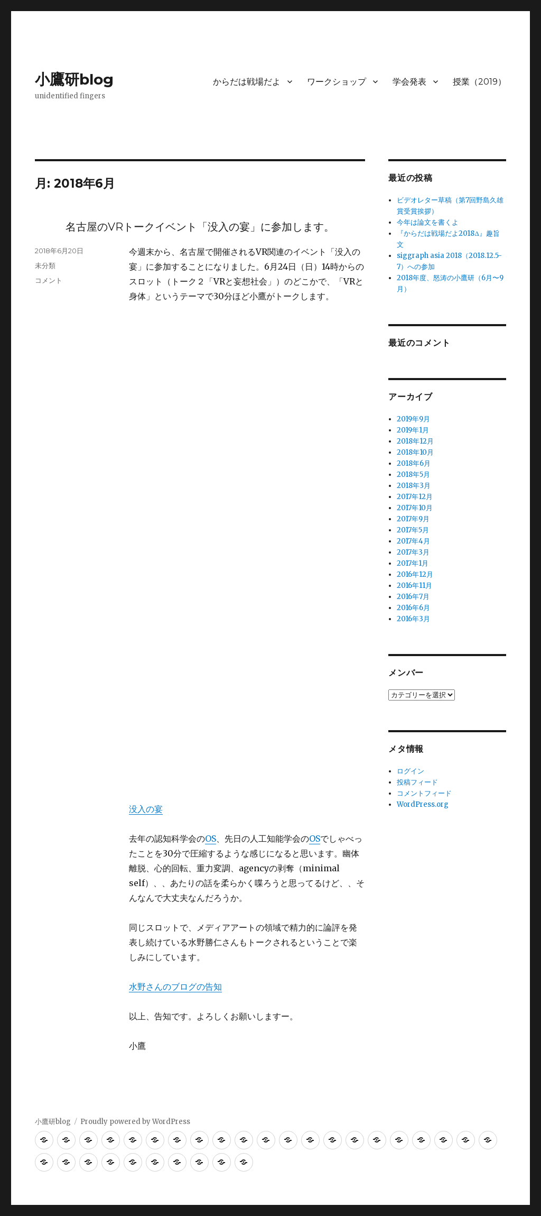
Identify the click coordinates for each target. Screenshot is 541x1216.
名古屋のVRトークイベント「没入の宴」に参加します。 (200, 226)
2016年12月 (415, 574)
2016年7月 (413, 596)
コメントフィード (424, 793)
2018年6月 (414, 463)
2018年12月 (415, 441)
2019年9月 (413, 418)
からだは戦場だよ (247, 82)
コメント (48, 280)
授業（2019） (479, 82)
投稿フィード (417, 782)
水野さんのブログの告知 (175, 986)
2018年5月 (413, 474)
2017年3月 (413, 552)
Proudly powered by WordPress (135, 1121)
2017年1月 (412, 563)
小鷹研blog (74, 79)
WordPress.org (423, 804)
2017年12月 (415, 496)
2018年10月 (415, 452)
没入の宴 (146, 809)
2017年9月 (413, 518)
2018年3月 (414, 485)
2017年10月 (415, 507)
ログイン (410, 771)
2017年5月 (413, 530)
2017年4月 (413, 541)
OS (210, 838)
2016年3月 (413, 618)
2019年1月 (413, 430)
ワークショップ (336, 82)
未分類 (45, 265)
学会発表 (409, 82)
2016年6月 (413, 607)
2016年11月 (414, 585)
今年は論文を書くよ (428, 222)
